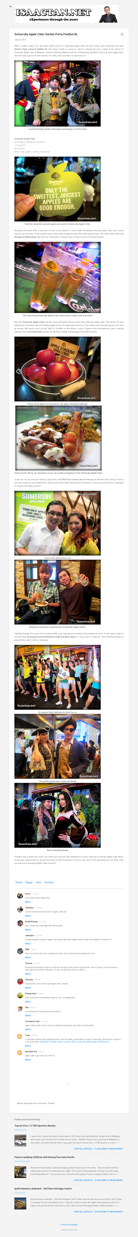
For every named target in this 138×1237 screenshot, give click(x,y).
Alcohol (19, 882)
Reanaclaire (31, 993)
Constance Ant (32, 1021)
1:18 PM (33, 949)
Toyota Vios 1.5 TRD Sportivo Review (34, 1125)
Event (38, 882)
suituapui (29, 935)
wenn (27, 894)
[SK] (27, 949)
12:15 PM (42, 922)
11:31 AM (35, 894)
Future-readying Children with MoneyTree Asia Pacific (44, 1157)
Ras (27, 1007)
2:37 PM (36, 963)
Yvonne (28, 963)
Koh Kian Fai (31, 1051)
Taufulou (29, 907)
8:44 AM (33, 1008)
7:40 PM (37, 980)
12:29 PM (38, 936)
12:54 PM (44, 1021)
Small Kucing (31, 921)
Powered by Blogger (69, 1224)
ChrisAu (29, 979)
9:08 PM (41, 994)
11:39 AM (38, 908)
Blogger (29, 882)
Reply (28, 902)
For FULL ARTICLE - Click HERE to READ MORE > (99, 1149)
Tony (27, 1035)
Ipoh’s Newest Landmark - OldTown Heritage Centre (43, 1188)
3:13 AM (41, 1052)
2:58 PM (34, 1035)
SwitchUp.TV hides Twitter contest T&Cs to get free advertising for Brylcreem (74, 1042)
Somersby (49, 882)
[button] (122, 34)
